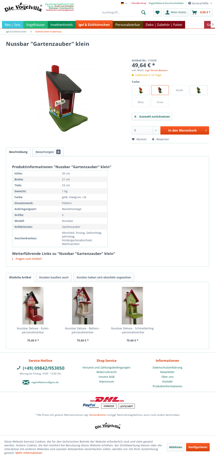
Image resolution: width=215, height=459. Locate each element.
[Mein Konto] (176, 12)
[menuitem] (138, 2)
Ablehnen (175, 447)
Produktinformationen (167, 386)
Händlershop (138, 3)
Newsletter (167, 372)
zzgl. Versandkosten (156, 70)
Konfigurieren (197, 447)
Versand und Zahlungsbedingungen (106, 367)
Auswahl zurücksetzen (152, 115)
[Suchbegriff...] (124, 12)
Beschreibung (18, 152)
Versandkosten (98, 415)
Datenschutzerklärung (167, 367)
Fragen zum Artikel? (27, 259)
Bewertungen (48, 152)
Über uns (167, 377)
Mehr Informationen (28, 453)
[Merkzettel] (157, 12)
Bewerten (160, 139)
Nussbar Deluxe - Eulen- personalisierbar (33, 330)
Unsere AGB (106, 377)
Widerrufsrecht (106, 372)
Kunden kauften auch (53, 277)
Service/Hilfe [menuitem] (198, 3)
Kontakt (167, 381)
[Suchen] (143, 12)
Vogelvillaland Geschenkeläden (166, 3)
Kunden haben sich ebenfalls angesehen (104, 277)
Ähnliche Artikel (20, 277)
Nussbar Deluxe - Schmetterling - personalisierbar (132, 330)
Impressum (106, 381)
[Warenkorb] (201, 12)
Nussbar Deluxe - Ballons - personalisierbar (82, 330)
